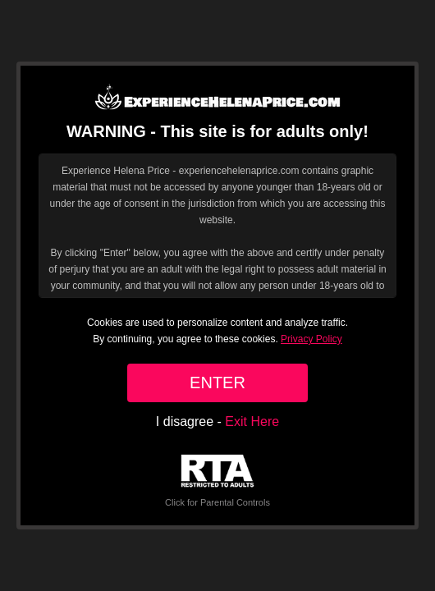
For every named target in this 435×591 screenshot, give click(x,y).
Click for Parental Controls (217, 480)
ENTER (217, 382)
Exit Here (252, 421)
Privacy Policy (311, 339)
